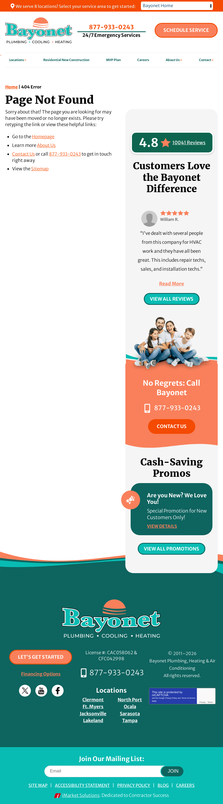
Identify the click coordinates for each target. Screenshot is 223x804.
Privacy (203, 701)
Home (11, 87)
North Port (130, 698)
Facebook (58, 690)
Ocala (130, 705)
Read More (171, 283)
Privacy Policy (171, 697)
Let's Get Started (40, 656)
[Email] (111, 769)
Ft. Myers (93, 705)
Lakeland (93, 718)
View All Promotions (171, 548)
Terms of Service (188, 697)
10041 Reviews (189, 142)
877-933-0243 (111, 26)
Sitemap (40, 168)
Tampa (130, 718)
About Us (46, 145)
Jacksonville (93, 711)
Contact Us (23, 153)
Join (173, 768)
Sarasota (129, 711)
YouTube (41, 690)
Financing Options (41, 673)
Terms (210, 701)
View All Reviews (171, 299)
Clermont (93, 698)
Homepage (43, 137)
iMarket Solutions (81, 793)
